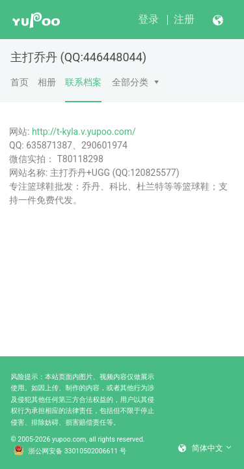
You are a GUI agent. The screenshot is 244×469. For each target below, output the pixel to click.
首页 (19, 82)
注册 (184, 19)
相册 (47, 82)
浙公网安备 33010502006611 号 (70, 451)
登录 (148, 19)
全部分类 (130, 82)
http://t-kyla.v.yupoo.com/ (84, 131)
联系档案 (83, 89)
